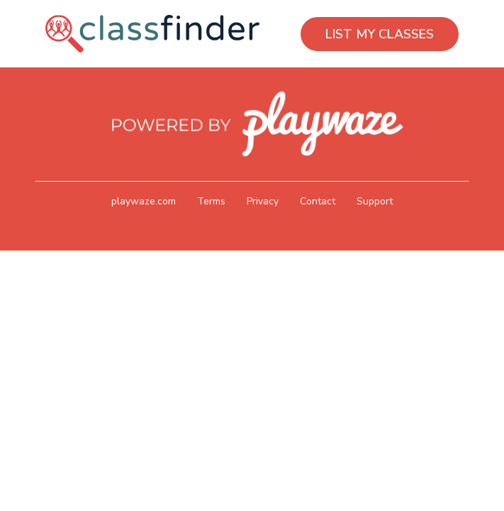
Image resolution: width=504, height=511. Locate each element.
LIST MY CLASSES (379, 34)
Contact (317, 201)
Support (375, 201)
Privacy (263, 201)
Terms (211, 201)
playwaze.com (143, 201)
